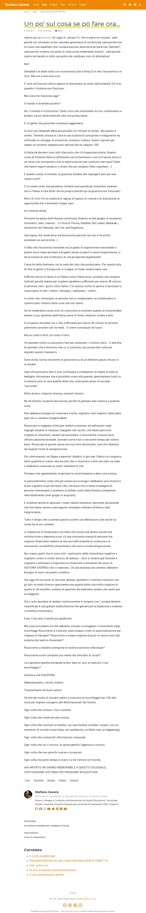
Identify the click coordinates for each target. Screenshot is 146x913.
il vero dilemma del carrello (46, 874)
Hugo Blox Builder (51, 911)
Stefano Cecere (17, 5)
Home (26, 12)
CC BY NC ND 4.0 (84, 899)
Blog (35, 12)
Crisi (27, 780)
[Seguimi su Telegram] (130, 4)
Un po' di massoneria (34, 837)
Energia (51, 780)
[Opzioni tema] (140, 4)
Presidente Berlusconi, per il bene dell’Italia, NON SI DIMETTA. (68, 860)
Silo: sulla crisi (38, 865)
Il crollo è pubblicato (42, 856)
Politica (62, 780)
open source (74, 911)
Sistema (74, 780)
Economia (38, 780)
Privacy (73, 893)
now (94, 899)
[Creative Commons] (73, 905)
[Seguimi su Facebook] (124, 4)
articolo (47, 37)
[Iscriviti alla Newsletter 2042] (135, 4)
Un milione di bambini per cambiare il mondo (46, 825)
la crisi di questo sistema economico (52, 870)
